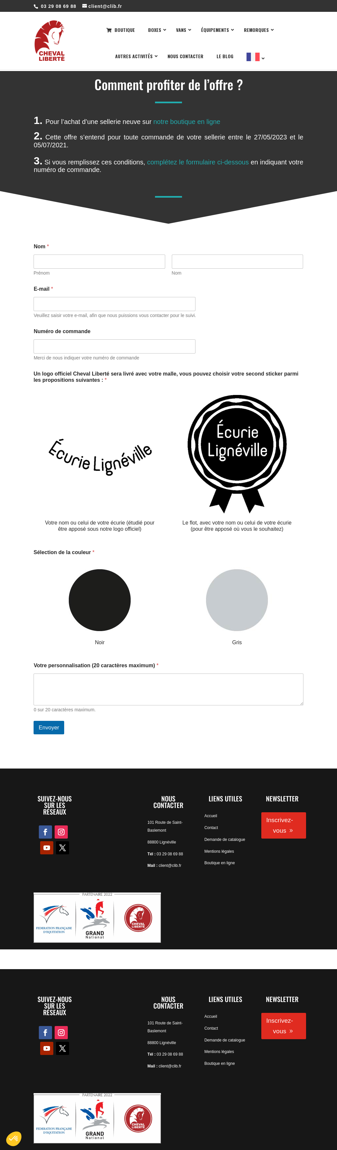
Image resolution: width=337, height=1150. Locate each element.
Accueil (210, 816)
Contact (211, 827)
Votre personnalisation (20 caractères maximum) (96, 665)
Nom (177, 273)
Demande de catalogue (224, 839)
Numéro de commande (62, 331)
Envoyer (49, 727)
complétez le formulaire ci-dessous (198, 162)
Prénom (42, 273)
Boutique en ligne (219, 863)
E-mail (43, 289)
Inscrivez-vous (279, 825)
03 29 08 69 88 (170, 854)
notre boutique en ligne (186, 121)
